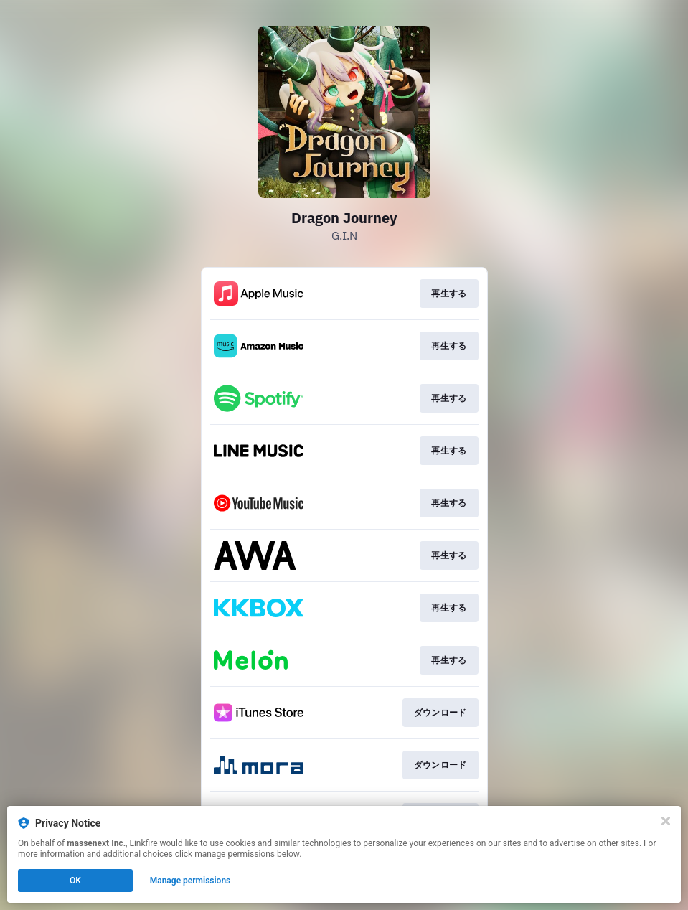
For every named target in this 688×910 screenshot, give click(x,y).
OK (75, 881)
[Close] (665, 821)
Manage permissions (190, 881)
